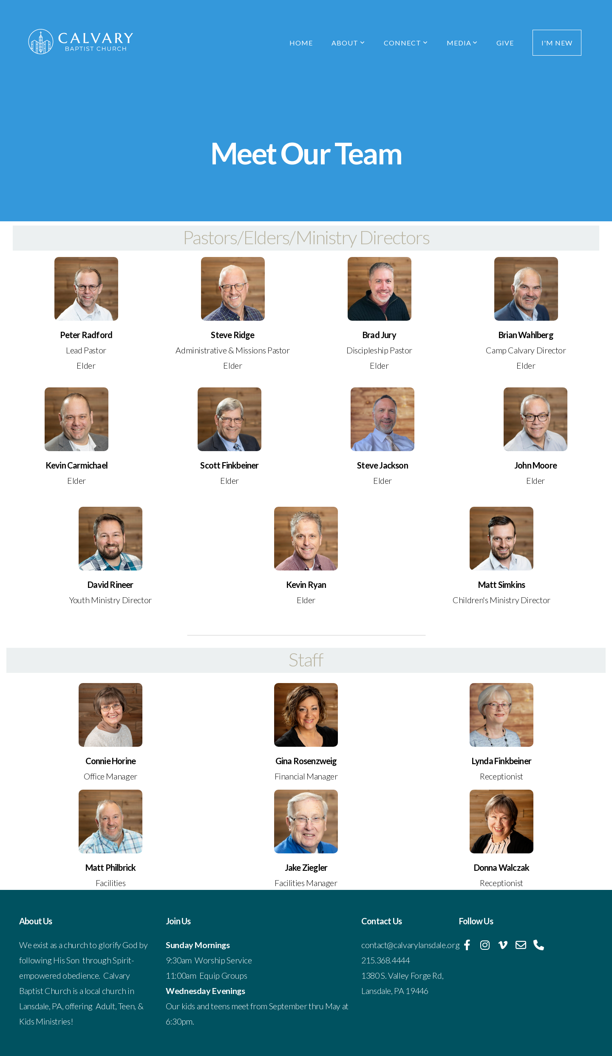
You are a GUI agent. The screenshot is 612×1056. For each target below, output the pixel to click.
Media (462, 43)
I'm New (556, 43)
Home (301, 43)
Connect (406, 43)
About (348, 43)
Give (505, 43)
